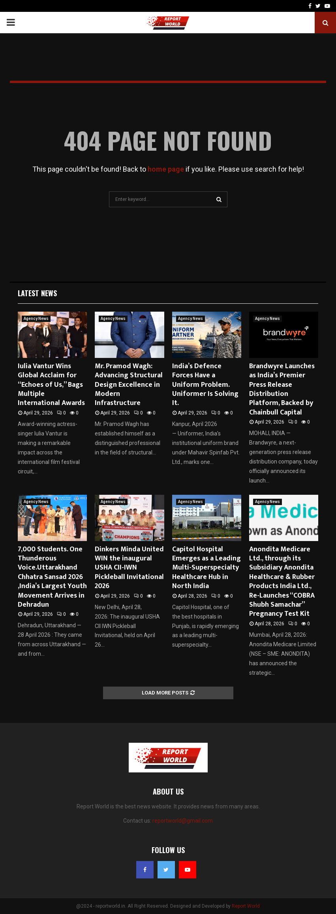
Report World (246, 906)
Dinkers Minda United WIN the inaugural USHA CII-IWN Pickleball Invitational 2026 (129, 567)
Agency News (36, 318)
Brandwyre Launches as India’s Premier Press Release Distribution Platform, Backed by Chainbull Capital (282, 389)
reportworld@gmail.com (182, 820)
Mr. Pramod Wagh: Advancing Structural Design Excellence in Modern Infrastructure (129, 384)
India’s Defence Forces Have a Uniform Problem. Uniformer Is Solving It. (205, 384)
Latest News (37, 293)
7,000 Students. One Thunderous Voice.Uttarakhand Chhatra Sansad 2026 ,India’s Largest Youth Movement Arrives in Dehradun (52, 577)
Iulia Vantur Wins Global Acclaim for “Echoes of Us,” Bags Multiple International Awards (51, 384)
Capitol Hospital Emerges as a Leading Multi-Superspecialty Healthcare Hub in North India (206, 567)
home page (166, 169)
